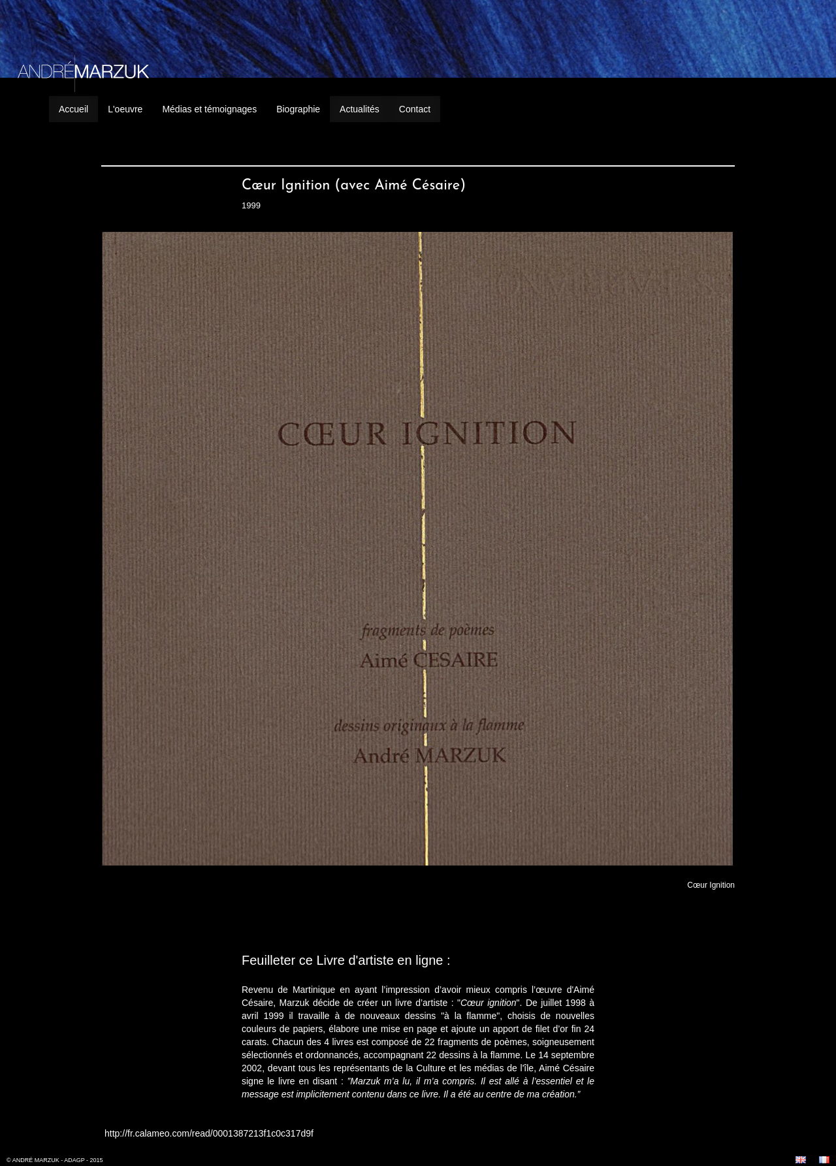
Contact (414, 109)
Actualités (359, 109)
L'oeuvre (125, 109)
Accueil (73, 109)
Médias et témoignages (209, 109)
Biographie (298, 109)
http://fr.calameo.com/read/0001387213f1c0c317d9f (209, 1133)
